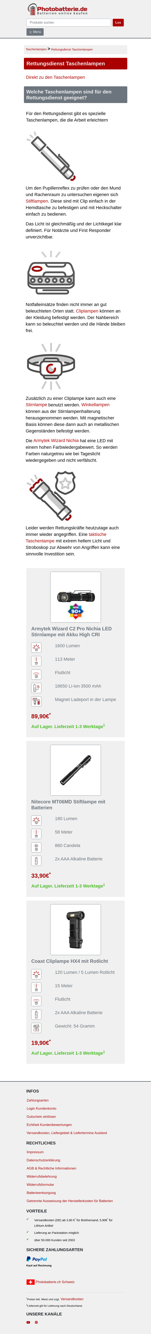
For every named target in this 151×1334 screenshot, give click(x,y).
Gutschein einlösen (41, 1117)
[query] (68, 22)
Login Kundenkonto (41, 1108)
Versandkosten (72, 1299)
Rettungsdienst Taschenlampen (72, 49)
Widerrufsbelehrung (42, 1176)
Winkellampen (95, 404)
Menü (35, 32)
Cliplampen (87, 311)
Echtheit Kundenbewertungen (49, 1125)
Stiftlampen (37, 201)
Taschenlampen (36, 49)
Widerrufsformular (40, 1185)
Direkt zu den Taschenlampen (55, 77)
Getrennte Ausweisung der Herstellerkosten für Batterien (70, 1201)
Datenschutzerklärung (43, 1160)
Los (118, 22)
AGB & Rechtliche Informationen (51, 1168)
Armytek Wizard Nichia (56, 440)
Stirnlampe (36, 404)
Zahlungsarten (38, 1100)
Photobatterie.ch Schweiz (51, 1282)
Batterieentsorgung (41, 1193)
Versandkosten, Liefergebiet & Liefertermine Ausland (67, 1133)
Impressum (35, 1152)
